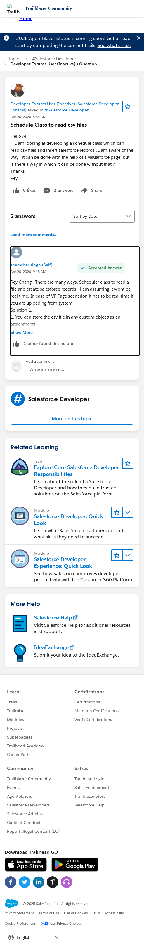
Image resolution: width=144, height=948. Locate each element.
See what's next (114, 45)
